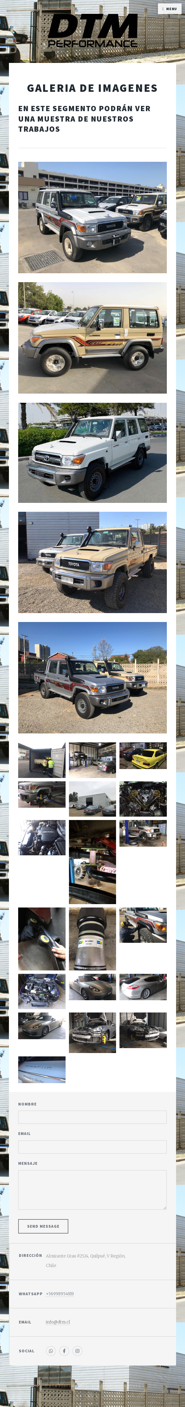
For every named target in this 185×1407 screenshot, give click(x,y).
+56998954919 (60, 1293)
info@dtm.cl (58, 1322)
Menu (171, 8)
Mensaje (28, 1163)
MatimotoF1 (127, 1386)
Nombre (27, 1104)
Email (24, 1133)
